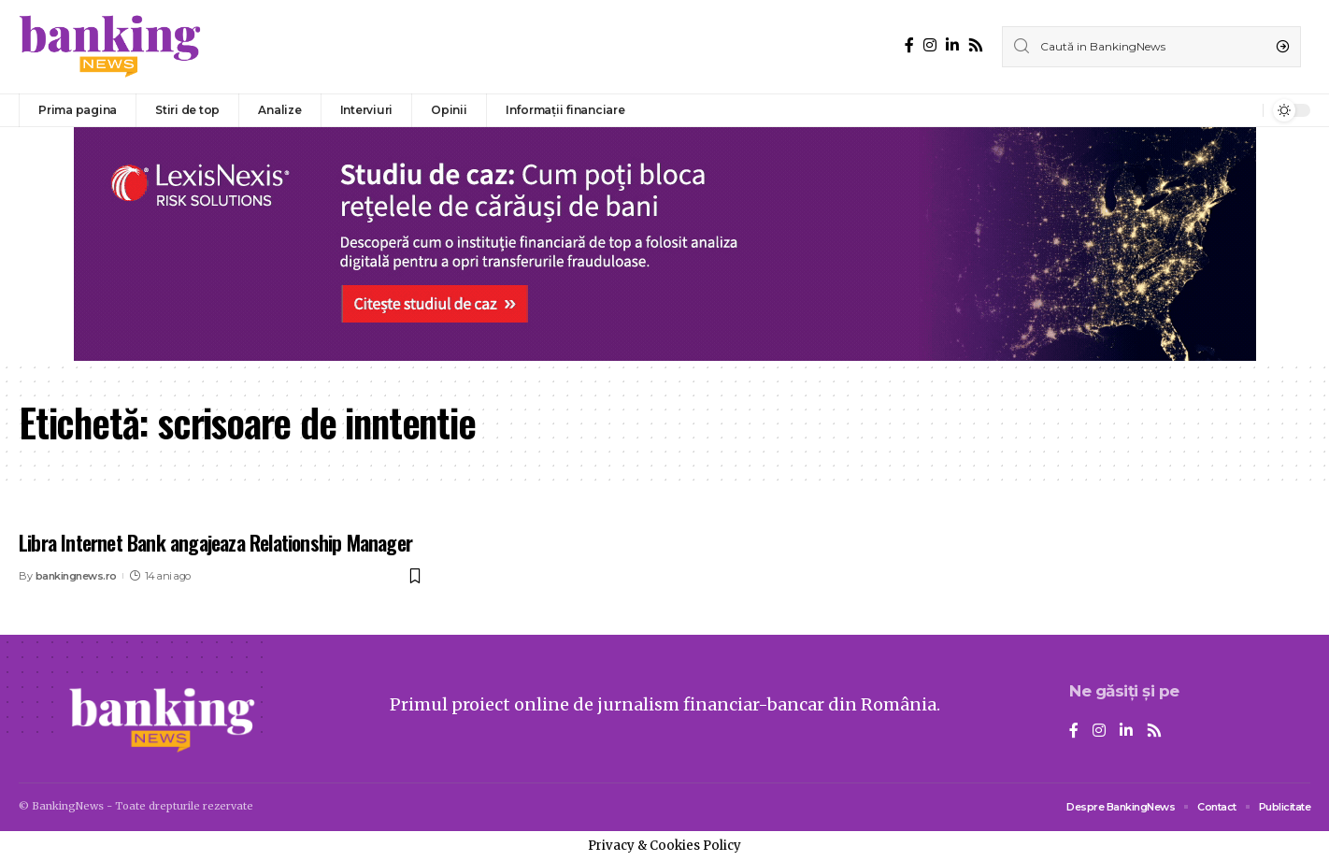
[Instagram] (930, 45)
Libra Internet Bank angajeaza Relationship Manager (215, 542)
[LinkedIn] (952, 45)
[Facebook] (909, 45)
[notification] (1244, 110)
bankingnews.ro (76, 575)
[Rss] (976, 45)
